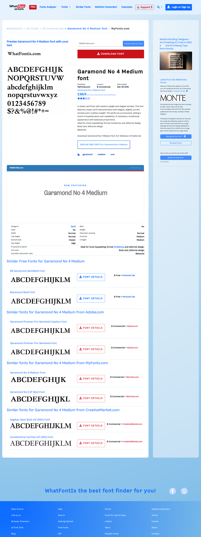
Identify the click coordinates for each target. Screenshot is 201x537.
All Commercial (53, 28)
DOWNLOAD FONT (110, 53)
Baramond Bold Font (22, 292)
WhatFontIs (15, 28)
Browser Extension (20, 521)
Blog (13, 534)
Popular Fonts (111, 534)
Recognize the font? (176, 136)
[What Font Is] (17, 7)
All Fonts (33, 28)
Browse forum (176, 143)
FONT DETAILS (91, 276)
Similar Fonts (83, 7)
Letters (108, 521)
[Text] (99, 44)
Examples (126, 7)
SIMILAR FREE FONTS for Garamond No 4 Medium (104, 145)
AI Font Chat (17, 528)
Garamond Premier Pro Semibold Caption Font (38, 321)
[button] (160, 7)
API (59, 534)
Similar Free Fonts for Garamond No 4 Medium (46, 261)
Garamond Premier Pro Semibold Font (33, 343)
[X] (184, 491)
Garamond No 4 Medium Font (27, 372)
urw (112, 154)
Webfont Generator (106, 7)
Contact (155, 534)
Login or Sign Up (178, 7)
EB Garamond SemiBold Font (27, 271)
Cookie (155, 521)
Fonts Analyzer (48, 7)
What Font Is (17, 509)
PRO (33, 7)
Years (107, 528)
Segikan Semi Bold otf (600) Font (30, 419)
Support (144, 7)
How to (61, 515)
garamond (87, 154)
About (154, 528)
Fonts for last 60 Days (115, 515)
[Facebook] (172, 491)
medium (101, 154)
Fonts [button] (64, 7)
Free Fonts (63, 528)
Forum (108, 509)
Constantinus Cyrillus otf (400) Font (31, 437)
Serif (73, 227)
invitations (119, 247)
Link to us (16, 515)
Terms (155, 515)
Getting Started (65, 521)
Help (60, 509)
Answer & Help (181, 91)
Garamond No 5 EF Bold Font (27, 392)
